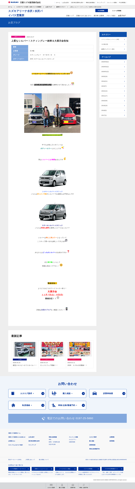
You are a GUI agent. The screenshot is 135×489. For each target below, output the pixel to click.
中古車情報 (122, 2)
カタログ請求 (93, 437)
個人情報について (44, 459)
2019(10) (104, 105)
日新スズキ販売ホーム (14, 433)
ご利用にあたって (30, 459)
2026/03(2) (105, 62)
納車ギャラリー (61, 7)
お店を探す (65, 2)
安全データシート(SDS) (14, 459)
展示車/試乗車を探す (77, 2)
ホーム (58, 2)
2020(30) (104, 100)
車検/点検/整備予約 (94, 449)
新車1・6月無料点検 (54, 442)
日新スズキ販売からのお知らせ (16, 437)
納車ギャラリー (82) (107, 49)
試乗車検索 (92, 445)
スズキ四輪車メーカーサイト (18, 468)
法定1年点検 (52, 444)
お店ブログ (49, 7)
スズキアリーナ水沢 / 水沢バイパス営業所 (28, 7)
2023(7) (104, 86)
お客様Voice (11, 441)
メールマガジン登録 (64, 468)
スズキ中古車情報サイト (111, 468)
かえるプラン (72, 439)
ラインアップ (101, 2)
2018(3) (104, 110)
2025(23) (104, 76)
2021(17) (104, 96)
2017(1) (104, 115)
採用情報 (112, 441)
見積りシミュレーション (41, 468)
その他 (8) (104, 44)
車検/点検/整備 (90, 2)
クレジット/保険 (112, 2)
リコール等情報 (88, 468)
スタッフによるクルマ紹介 (15, 445)
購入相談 (91, 441)
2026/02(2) (105, 66)
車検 (50, 439)
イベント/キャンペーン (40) (110, 39)
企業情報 (112, 437)
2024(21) (104, 81)
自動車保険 (72, 442)
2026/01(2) (105, 71)
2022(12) (104, 91)
